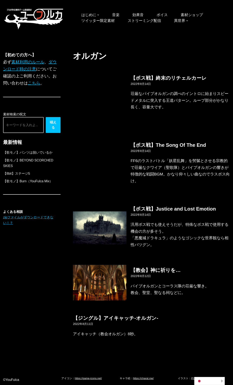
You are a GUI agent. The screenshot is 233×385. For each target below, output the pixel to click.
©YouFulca (11, 379)
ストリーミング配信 (144, 21)
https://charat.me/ (143, 378)
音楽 (115, 15)
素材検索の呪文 (14, 114)
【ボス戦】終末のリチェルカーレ (169, 78)
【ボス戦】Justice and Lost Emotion (173, 209)
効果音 (138, 15)
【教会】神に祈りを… (156, 270)
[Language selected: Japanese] (209, 381)
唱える (53, 125)
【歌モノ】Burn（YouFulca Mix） (28, 181)
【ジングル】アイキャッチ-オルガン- (115, 318)
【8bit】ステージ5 (16, 173)
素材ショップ (192, 15)
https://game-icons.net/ (88, 378)
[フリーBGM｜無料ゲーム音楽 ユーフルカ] (34, 18)
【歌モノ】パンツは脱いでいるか (28, 152)
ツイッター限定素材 (98, 21)
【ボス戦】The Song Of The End (168, 145)
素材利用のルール (27, 62)
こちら (34, 83)
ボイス (162, 15)
